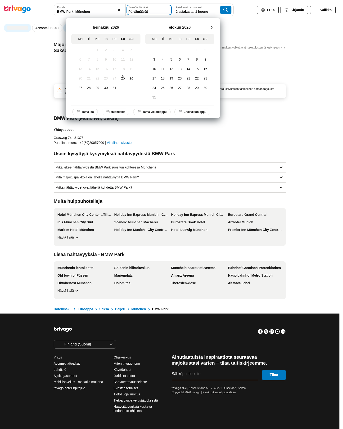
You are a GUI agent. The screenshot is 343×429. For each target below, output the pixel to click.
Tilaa (274, 375)
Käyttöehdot (122, 370)
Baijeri (120, 309)
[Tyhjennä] (119, 10)
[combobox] (89, 10)
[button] (89, 10)
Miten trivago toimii (127, 363)
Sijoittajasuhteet (65, 376)
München (138, 309)
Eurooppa (85, 309)
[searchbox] (89, 11)
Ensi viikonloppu (192, 112)
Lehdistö (60, 370)
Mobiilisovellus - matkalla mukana (78, 382)
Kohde (61, 7)
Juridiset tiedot (124, 376)
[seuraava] (211, 27)
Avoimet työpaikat (67, 363)
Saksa (104, 309)
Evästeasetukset (126, 388)
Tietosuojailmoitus (127, 394)
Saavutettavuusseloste (130, 382)
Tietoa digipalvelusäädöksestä (136, 400)
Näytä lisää (69, 237)
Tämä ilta (85, 112)
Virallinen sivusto (119, 143)
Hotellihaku (63, 309)
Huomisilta (115, 112)
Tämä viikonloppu (152, 112)
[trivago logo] (17, 10)
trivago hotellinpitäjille (69, 388)
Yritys (58, 357)
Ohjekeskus (122, 357)
